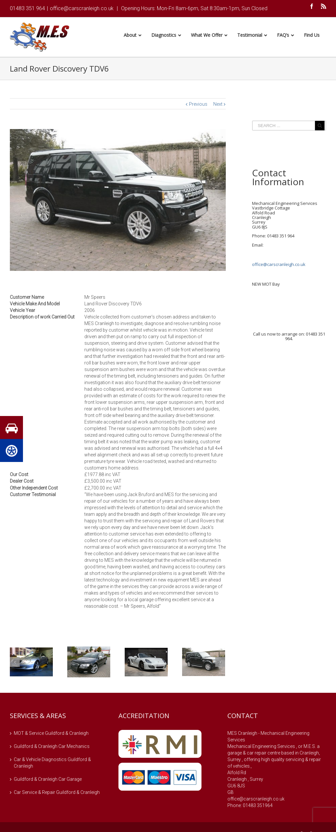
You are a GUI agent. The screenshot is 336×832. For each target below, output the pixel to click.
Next (217, 105)
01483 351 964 (27, 8)
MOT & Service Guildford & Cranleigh (51, 734)
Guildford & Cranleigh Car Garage (48, 780)
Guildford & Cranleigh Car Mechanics (52, 747)
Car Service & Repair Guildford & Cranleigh (57, 793)
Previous (198, 105)
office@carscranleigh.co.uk (82, 8)
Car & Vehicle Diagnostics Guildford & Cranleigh (52, 764)
